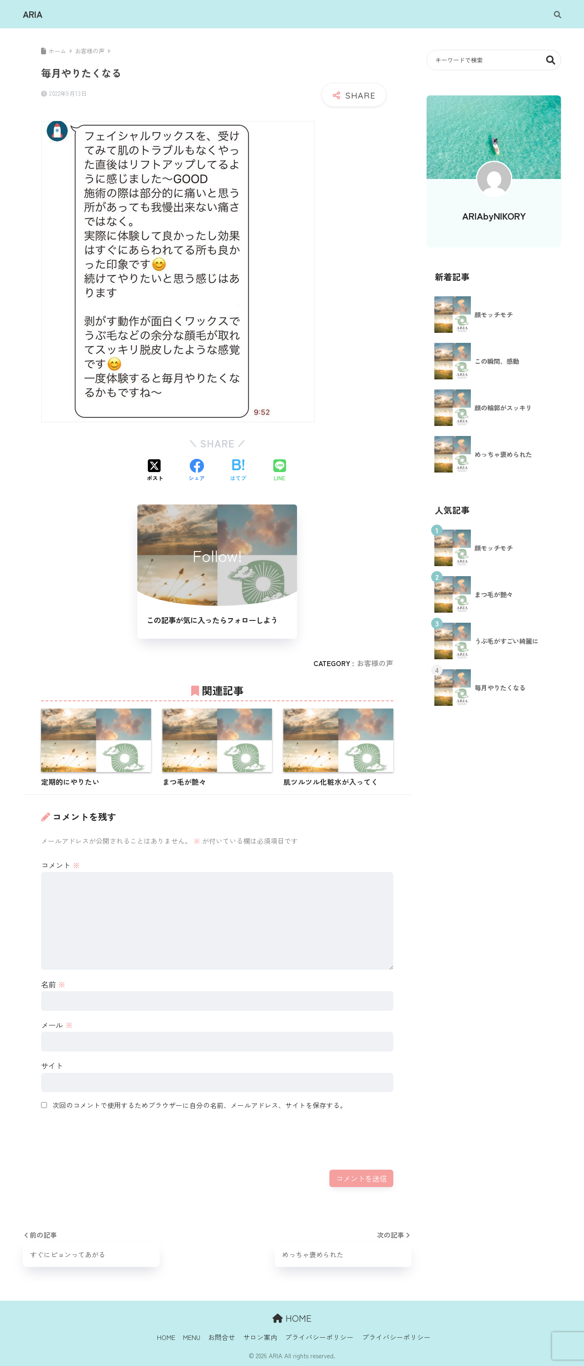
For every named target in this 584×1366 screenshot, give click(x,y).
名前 (53, 984)
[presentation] (110, 1139)
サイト (52, 1065)
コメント (60, 865)
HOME (292, 1317)
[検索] (553, 14)
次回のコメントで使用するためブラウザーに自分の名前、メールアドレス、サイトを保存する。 (199, 1105)
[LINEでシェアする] (279, 470)
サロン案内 (260, 1337)
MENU (191, 1337)
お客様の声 (375, 663)
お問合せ (221, 1337)
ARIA (32, 14)
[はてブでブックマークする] (238, 470)
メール (57, 1024)
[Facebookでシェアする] (196, 470)
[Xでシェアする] (155, 470)
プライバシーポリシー (319, 1337)
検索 (551, 60)
